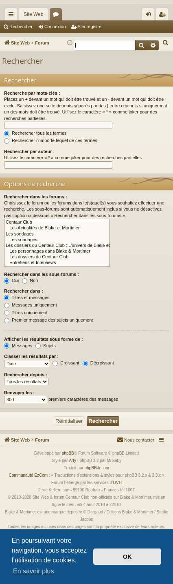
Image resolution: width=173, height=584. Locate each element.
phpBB (68, 453)
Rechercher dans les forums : (35, 196)
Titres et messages (26, 297)
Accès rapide (12, 15)
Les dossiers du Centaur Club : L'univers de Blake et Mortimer (57, 246)
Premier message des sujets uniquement (48, 320)
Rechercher (21, 26)
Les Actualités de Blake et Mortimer (57, 228)
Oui (11, 280)
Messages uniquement (30, 304)
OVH (117, 482)
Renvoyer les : (19, 392)
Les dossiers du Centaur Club (57, 257)
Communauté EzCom (28, 475)
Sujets (45, 345)
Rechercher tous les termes (35, 133)
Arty (72, 460)
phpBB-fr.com (97, 468)
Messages (18, 345)
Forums (57, 15)
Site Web (33, 14)
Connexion (55, 26)
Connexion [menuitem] (150, 15)
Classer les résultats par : (31, 356)
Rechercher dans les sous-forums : (41, 274)
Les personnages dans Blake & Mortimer (57, 251)
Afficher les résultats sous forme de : (43, 339)
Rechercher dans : (23, 291)
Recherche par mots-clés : (32, 93)
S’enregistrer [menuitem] (164, 15)
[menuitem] (165, 42)
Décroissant (98, 362)
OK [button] (127, 556)
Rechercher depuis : (25, 374)
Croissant (66, 362)
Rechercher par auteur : (29, 151)
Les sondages (57, 234)
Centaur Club (57, 222)
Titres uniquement (26, 312)
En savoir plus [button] (33, 571)
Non (30, 280)
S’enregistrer (90, 26)
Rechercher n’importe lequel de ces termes (50, 140)
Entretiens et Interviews (57, 263)
